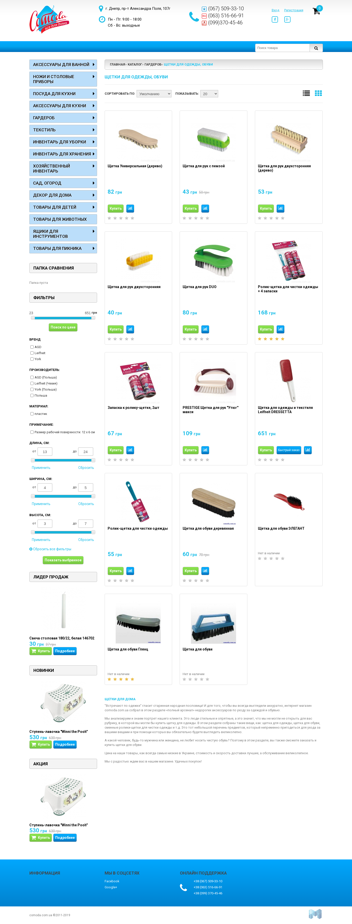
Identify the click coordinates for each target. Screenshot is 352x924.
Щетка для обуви (198, 649)
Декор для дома (52, 195)
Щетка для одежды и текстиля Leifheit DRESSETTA (285, 410)
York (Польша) (46, 389)
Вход (275, 10)
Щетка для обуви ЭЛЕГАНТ (281, 528)
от (42, 451)
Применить (41, 468)
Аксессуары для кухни (59, 105)
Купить (116, 208)
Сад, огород (47, 183)
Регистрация (293, 10)
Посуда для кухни (54, 93)
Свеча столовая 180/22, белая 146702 (61, 638)
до (83, 451)
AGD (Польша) (46, 377)
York (38, 359)
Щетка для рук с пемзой (204, 166)
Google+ (111, 887)
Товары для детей (54, 207)
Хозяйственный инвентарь (51, 169)
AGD (38, 347)
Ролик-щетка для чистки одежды (138, 528)
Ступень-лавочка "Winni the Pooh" (58, 732)
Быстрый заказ (289, 450)
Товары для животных (60, 219)
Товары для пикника (57, 248)
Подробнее (65, 651)
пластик (41, 413)
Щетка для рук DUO (200, 287)
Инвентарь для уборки (59, 141)
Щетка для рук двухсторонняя (134, 287)
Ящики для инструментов (50, 234)
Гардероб (44, 117)
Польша (41, 395)
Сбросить (86, 468)
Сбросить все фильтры (50, 549)
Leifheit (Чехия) (46, 383)
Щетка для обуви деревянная (208, 528)
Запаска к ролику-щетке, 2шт (133, 408)
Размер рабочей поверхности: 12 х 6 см (65, 432)
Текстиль (44, 129)
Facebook (112, 881)
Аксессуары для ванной (61, 64)
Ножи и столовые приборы (53, 79)
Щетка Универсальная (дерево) (135, 166)
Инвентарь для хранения (62, 153)
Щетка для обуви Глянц (128, 649)
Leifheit (40, 353)
